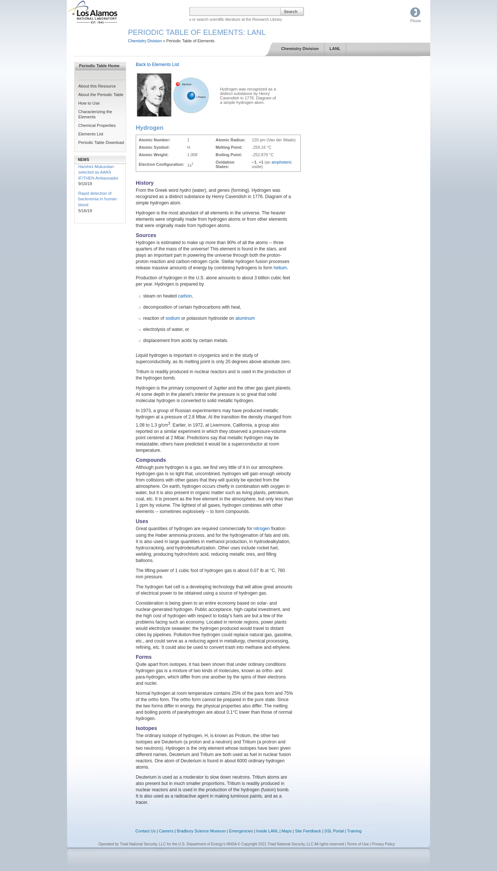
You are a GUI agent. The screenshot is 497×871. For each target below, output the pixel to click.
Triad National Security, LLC (143, 844)
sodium (172, 318)
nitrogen (262, 528)
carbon (185, 296)
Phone (415, 21)
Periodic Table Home (99, 65)
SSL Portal (334, 831)
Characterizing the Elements (95, 114)
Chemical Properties (97, 125)
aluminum (245, 318)
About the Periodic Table (101, 94)
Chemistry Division (145, 41)
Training (354, 831)
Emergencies (241, 831)
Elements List (90, 134)
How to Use (89, 103)
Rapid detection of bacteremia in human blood (97, 199)
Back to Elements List (157, 64)
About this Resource (97, 86)
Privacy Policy (383, 844)
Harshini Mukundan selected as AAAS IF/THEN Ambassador (98, 172)
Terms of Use (358, 844)
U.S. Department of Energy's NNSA (207, 844)
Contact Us (145, 831)
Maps (287, 831)
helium (280, 267)
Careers (166, 831)
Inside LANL (268, 831)
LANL (334, 48)
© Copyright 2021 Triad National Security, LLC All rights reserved (291, 844)
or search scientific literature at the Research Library (237, 19)
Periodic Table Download (101, 142)
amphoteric (281, 162)
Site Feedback (308, 831)
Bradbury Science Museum (201, 831)
